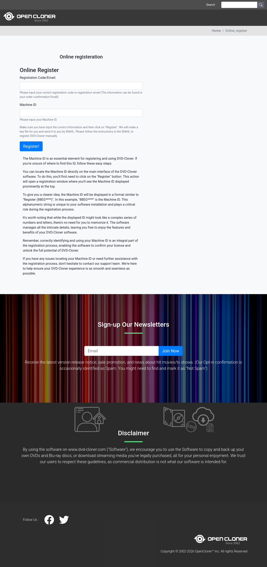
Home (216, 31)
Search (210, 4)
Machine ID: (28, 105)
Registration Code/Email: (38, 78)
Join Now (170, 350)
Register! (31, 146)
